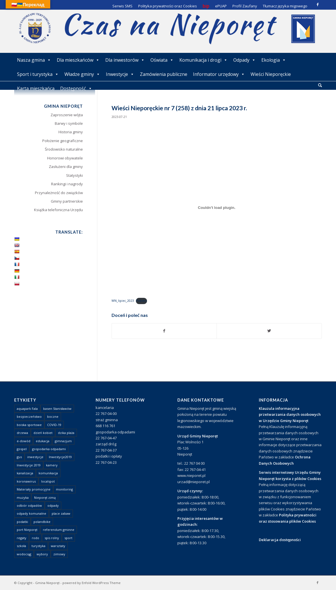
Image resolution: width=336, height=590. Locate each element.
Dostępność (76, 88)
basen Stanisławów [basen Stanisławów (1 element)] (57, 408)
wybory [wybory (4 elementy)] (42, 554)
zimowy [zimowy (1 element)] (59, 554)
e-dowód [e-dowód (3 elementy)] (23, 441)
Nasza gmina (34, 60)
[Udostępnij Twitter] (269, 330)
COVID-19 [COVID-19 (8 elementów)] (54, 425)
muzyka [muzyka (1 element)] (23, 497)
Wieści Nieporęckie (271, 74)
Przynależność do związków (59, 192)
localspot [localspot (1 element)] (48, 481)
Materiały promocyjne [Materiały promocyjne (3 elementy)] (34, 489)
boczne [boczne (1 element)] (52, 416)
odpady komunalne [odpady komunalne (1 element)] (31, 513)
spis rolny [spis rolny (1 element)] (52, 538)
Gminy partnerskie (67, 201)
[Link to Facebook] (317, 4)
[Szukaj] (320, 85)
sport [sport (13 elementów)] (68, 538)
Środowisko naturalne (64, 149)
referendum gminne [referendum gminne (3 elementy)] (58, 529)
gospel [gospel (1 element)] (22, 449)
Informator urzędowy (219, 74)
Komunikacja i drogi (203, 60)
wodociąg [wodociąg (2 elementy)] (24, 554)
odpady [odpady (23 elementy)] (53, 505)
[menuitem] (320, 85)
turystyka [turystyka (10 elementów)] (38, 546)
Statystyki (74, 175)
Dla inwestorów (125, 60)
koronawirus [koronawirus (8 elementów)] (26, 481)
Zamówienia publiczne (163, 74)
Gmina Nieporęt (47, 583)
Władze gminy (82, 74)
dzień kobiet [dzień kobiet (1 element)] (42, 433)
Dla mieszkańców (78, 60)
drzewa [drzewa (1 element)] (22, 433)
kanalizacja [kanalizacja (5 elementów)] (25, 473)
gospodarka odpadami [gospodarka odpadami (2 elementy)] (49, 449)
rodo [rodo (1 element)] (35, 538)
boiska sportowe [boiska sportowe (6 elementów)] (29, 425)
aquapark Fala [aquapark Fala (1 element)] (27, 408)
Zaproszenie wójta (67, 114)
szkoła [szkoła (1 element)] (21, 546)
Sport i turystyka (38, 74)
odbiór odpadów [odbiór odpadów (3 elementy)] (29, 505)
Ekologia (273, 60)
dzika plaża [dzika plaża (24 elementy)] (66, 433)
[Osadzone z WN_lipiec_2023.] (217, 207)
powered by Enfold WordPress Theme (91, 583)
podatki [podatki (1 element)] (22, 522)
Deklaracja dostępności (280, 539)
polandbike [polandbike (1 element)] (42, 522)
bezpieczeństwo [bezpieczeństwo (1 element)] (29, 416)
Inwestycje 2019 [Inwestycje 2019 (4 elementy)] (29, 465)
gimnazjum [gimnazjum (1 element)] (63, 441)
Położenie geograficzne (62, 140)
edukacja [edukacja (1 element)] (42, 441)
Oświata (162, 60)
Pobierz (141, 301)
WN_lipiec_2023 (123, 301)
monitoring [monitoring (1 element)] (64, 489)
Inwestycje (120, 74)
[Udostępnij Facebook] (164, 330)
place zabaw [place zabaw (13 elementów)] (61, 513)
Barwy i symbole (69, 123)
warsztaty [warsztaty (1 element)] (58, 546)
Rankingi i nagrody (67, 183)
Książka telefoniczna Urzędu (58, 209)
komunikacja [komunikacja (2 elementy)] (48, 473)
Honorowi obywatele (65, 158)
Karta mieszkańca (35, 88)
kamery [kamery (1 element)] (52, 465)
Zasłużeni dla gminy (66, 166)
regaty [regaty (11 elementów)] (21, 538)
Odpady (244, 60)
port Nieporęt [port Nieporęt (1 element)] (27, 529)
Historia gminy (70, 131)
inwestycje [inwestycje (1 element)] (35, 457)
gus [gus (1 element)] (19, 457)
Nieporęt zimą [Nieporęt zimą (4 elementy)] (45, 497)
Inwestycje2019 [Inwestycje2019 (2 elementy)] (60, 457)
